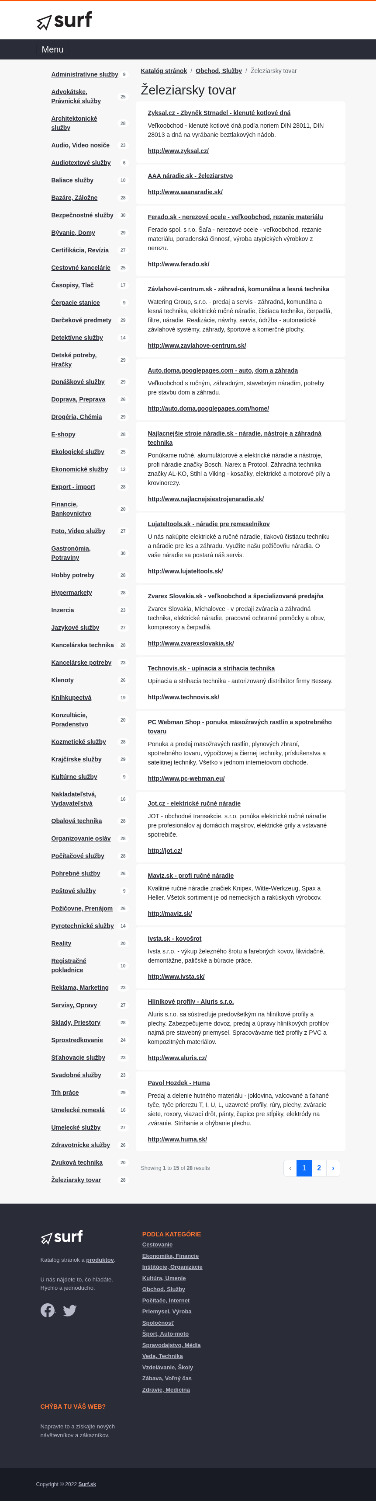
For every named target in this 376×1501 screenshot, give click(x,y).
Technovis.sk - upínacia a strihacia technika (211, 668)
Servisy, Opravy (74, 1005)
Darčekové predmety (82, 320)
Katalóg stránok (164, 70)
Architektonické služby (74, 123)
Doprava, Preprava (79, 399)
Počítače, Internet (166, 1300)
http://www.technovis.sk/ (184, 697)
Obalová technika (77, 820)
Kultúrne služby (74, 776)
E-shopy (64, 434)
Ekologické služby (78, 451)
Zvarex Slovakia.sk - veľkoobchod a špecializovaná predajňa (236, 596)
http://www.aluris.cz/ (177, 1057)
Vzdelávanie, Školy (167, 1367)
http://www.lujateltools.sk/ (185, 571)
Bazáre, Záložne (75, 197)
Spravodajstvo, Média (171, 1345)
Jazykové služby (76, 627)
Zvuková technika (77, 1162)
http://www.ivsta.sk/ (176, 976)
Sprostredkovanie (77, 1040)
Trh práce (65, 1092)
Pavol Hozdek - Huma (179, 1082)
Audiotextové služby (81, 162)
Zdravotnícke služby (81, 1144)
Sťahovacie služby (78, 1057)
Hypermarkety (72, 592)
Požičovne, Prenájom (82, 908)
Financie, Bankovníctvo (72, 509)
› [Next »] (333, 1168)
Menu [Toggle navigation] (53, 49)
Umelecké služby (76, 1127)
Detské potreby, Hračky (74, 360)
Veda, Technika (162, 1356)
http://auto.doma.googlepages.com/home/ (208, 408)
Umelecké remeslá (78, 1110)
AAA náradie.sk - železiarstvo (190, 175)
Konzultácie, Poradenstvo (70, 720)
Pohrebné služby (76, 873)
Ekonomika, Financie (170, 1256)
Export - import (73, 486)
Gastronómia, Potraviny (71, 553)
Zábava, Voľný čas (167, 1378)
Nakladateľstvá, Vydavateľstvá (74, 799)
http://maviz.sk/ (170, 913)
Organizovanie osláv (81, 838)
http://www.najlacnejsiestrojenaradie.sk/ (206, 499)
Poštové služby (74, 890)
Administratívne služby (85, 74)
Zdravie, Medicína (166, 1389)
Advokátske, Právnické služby (76, 96)
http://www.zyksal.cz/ (178, 150)
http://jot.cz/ (165, 850)
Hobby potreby (73, 575)
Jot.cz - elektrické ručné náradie (194, 803)
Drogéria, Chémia (77, 416)
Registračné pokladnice (69, 965)
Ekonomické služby (80, 469)
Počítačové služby (78, 855)
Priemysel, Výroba (167, 1311)
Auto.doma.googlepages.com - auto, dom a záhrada (223, 370)
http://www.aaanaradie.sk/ (185, 191)
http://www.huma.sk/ (177, 1139)
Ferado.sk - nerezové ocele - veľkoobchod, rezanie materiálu (235, 216)
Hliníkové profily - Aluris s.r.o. (191, 1001)
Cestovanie (157, 1244)
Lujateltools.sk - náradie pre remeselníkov (209, 523)
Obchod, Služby (219, 70)
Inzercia (63, 610)
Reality (62, 943)
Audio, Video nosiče (81, 145)
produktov (100, 1260)
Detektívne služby (77, 337)
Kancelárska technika (83, 645)
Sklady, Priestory (76, 1022)
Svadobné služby (76, 1075)
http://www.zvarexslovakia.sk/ (191, 643)
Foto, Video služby (78, 530)
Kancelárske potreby (82, 662)
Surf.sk (87, 1484)
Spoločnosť (158, 1322)
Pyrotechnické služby (83, 925)
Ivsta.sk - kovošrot (175, 938)
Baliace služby (73, 180)
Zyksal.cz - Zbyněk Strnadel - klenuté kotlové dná (219, 112)
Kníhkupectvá (72, 697)
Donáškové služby (78, 381)
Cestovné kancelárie (81, 267)
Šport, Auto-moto (165, 1333)
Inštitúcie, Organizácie (172, 1267)
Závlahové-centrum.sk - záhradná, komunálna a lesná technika (238, 289)
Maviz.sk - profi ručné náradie (191, 875)
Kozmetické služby (79, 741)
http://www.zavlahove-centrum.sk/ (197, 345)
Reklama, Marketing (80, 987)
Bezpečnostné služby (83, 215)
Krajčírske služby (77, 759)
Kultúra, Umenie (164, 1278)
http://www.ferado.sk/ (179, 264)
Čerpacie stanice (76, 302)
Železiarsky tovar (76, 1179)
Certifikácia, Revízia (80, 250)
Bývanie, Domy (73, 232)
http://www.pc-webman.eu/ (186, 778)
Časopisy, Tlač (73, 285)
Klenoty (63, 680)
